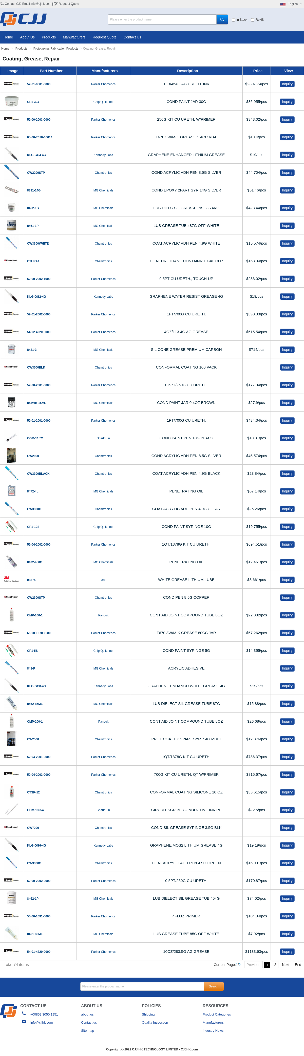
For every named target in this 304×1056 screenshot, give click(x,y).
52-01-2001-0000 (38, 420)
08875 (31, 579)
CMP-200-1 (35, 721)
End (298, 964)
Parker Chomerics (103, 84)
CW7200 (33, 827)
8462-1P (33, 898)
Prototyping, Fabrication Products (55, 48)
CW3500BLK (36, 367)
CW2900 (33, 456)
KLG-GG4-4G (36, 155)
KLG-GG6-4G (36, 845)
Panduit (103, 615)
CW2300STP (36, 597)
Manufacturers (74, 37)
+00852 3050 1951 (44, 1014)
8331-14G (34, 190)
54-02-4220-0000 (38, 332)
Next (285, 964)
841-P (31, 668)
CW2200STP (36, 172)
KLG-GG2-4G (36, 296)
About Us (27, 37)
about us (87, 1014)
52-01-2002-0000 (38, 314)
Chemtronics (103, 172)
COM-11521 (35, 438)
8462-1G (33, 208)
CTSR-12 (33, 792)
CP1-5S (32, 650)
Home (8, 37)
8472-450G (34, 562)
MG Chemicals (103, 190)
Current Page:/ (227, 964)
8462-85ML (35, 703)
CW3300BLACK (38, 473)
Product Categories (217, 1014)
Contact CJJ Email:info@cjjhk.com (28, 4)
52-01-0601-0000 (38, 84)
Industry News (213, 1030)
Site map (87, 1030)
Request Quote (69, 4)
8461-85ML (35, 934)
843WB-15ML (36, 402)
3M (103, 579)
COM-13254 (35, 810)
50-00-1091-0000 (38, 916)
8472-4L (33, 491)
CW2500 (33, 739)
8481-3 (31, 349)
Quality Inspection (155, 1022)
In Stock (239, 19)
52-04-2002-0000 (38, 544)
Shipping (148, 1014)
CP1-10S (33, 526)
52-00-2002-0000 (38, 880)
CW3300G (34, 863)
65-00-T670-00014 (39, 137)
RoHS (257, 19)
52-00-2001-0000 (38, 385)
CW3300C (34, 509)
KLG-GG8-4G (36, 686)
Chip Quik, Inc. (103, 101)
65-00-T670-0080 (39, 633)
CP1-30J (33, 101)
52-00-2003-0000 (38, 119)
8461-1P (33, 225)
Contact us (89, 1022)
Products (49, 37)
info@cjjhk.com (41, 1022)
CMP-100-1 (35, 615)
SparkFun (103, 438)
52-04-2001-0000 (38, 757)
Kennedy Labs (103, 155)
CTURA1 (33, 261)
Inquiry (287, 84)
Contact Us (132, 37)
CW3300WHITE (38, 243)
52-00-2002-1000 (38, 279)
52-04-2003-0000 (38, 774)
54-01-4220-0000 (38, 951)
